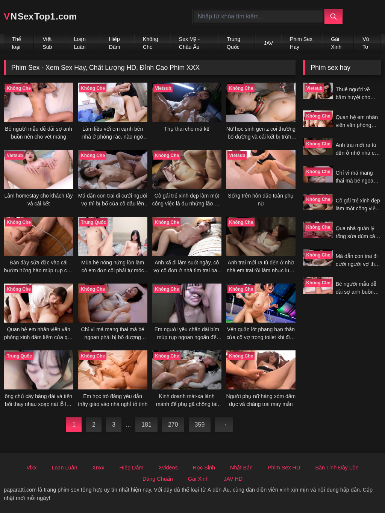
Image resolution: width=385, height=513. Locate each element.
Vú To (365, 43)
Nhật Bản (241, 468)
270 (173, 424)
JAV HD (233, 479)
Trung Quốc (233, 43)
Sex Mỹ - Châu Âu (189, 43)
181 (146, 424)
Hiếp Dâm (114, 43)
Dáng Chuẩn (157, 479)
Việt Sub (47, 43)
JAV (268, 43)
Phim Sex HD (284, 468)
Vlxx (31, 468)
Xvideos (167, 468)
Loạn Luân (80, 43)
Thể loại (16, 43)
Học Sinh (204, 468)
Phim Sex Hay (301, 43)
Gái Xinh (336, 43)
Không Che (150, 43)
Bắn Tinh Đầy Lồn (336, 468)
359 (200, 424)
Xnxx (98, 468)
